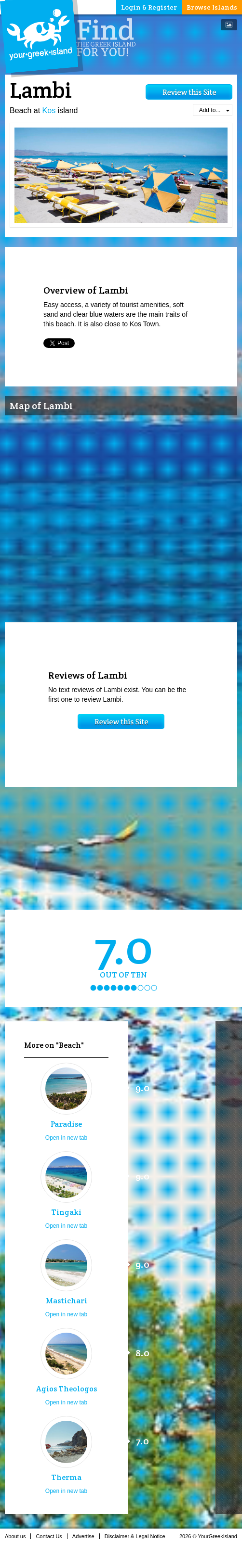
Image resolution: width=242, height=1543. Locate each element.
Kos (49, 110)
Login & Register (149, 7)
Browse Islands (212, 7)
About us (18, 1536)
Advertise (86, 1536)
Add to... (214, 110)
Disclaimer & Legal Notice (138, 1536)
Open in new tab (66, 1137)
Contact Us (51, 1536)
